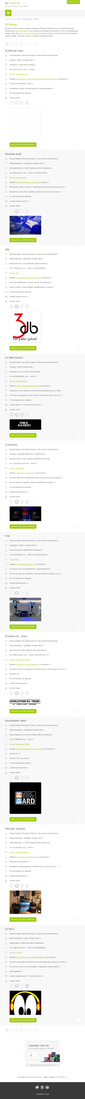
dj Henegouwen (21, 31)
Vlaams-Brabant (15, 259)
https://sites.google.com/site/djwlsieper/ (30, 957)
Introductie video (37, 976)
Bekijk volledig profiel (23, 145)
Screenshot (63, 79)
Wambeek (27, 259)
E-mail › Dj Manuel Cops (18, 74)
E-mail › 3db (14, 273)
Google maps (29, 60)
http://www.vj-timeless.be (25, 473)
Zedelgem (28, 730)
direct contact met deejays (28, 33)
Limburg (13, 60)
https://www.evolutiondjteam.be (27, 664)
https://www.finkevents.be (25, 564)
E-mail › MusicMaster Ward (19, 744)
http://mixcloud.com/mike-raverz (28, 386)
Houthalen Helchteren (25, 454)
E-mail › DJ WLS (16, 952)
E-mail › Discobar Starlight (19, 852)
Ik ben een (73, 2)
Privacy (47, 1094)
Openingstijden (16, 971)
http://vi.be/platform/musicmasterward (30, 749)
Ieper (26, 938)
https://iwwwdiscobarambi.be (26, 182)
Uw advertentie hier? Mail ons (42, 1065)
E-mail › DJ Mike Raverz (18, 381)
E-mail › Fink (14, 559)
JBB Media (40, 1094)
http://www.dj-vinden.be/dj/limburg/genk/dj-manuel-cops (36, 79)
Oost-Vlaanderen (16, 645)
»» (36, 44)
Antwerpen (13, 545)
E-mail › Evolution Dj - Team (20, 660)
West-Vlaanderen (16, 163)
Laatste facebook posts (19, 201)
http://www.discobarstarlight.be (27, 857)
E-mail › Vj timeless (17, 468)
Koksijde (27, 838)
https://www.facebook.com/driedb (28, 278)
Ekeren (22, 545)
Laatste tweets (16, 405)
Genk (19, 60)
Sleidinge (27, 645)
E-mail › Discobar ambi (18, 178)
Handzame (28, 163)
